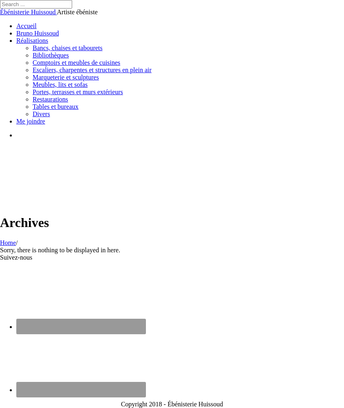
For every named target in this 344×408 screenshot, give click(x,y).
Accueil (26, 25)
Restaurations (50, 99)
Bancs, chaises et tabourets (68, 47)
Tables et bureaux (56, 106)
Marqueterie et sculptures (66, 77)
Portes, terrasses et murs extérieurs (78, 91)
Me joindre (30, 121)
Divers (41, 113)
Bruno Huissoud (37, 33)
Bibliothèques (51, 55)
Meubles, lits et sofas (60, 84)
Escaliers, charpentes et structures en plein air (92, 69)
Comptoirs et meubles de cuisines (76, 62)
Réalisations (32, 40)
